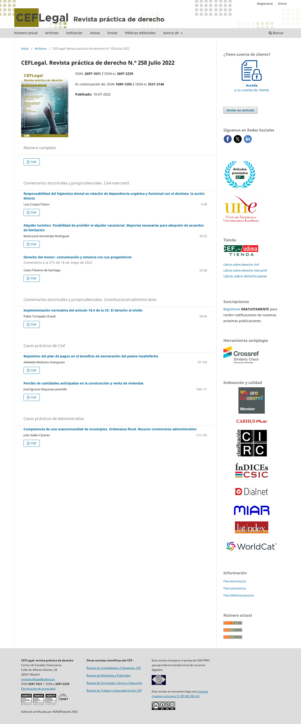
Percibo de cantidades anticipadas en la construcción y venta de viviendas (83, 383)
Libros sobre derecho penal (245, 276)
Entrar (282, 3)
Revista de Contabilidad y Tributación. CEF (114, 668)
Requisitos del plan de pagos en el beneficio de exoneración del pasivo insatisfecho (91, 356)
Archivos (52, 33)
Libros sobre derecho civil (241, 264)
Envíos (112, 33)
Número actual (26, 33)
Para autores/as (234, 588)
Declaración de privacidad (38, 689)
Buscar (276, 33)
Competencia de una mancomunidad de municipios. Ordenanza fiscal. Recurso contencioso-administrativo (110, 429)
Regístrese (231, 309)
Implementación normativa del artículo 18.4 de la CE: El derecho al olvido (83, 310)
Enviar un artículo (240, 110)
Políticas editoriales (140, 33)
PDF (33, 162)
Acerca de (171, 33)
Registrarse (265, 3)
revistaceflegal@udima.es (38, 679)
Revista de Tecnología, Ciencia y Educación (114, 683)
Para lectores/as (234, 581)
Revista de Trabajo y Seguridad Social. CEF (114, 690)
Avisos (95, 33)
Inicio (25, 48)
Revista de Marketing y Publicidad (108, 675)
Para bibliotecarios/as (238, 595)
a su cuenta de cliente (251, 85)
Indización (74, 33)
